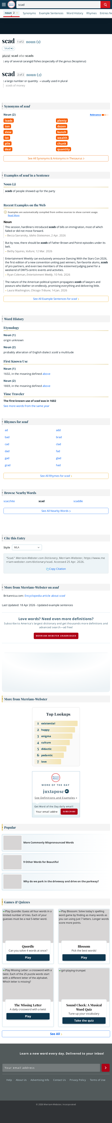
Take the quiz (84, 1020)
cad (7, 444)
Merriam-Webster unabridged (56, 635)
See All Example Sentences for (55, 299)
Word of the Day (56, 784)
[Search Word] (105, 4)
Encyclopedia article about (45, 595)
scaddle (78, 501)
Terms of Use (97, 1079)
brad (59, 437)
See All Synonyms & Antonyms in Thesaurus (55, 158)
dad (7, 451)
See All (55, 1034)
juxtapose (53, 791)
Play (28, 957)
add (58, 430)
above (47, 374)
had (58, 465)
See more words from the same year (26, 406)
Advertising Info (41, 1079)
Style (7, 547)
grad (7, 465)
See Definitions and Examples (55, 798)
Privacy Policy (79, 1079)
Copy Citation (56, 569)
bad (7, 437)
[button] (11, 13)
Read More (14, 215)
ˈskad (8, 48)
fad (58, 451)
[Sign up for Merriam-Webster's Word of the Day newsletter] (51, 1068)
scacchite (9, 501)
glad (58, 458)
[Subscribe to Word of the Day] (46, 812)
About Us (22, 1079)
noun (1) (33, 41)
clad (58, 444)
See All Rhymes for (55, 476)
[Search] (63, 4)
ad (6, 430)
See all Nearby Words (54, 511)
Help (10, 1079)
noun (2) (33, 74)
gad (7, 458)
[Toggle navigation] (4, 4)
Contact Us (60, 1079)
